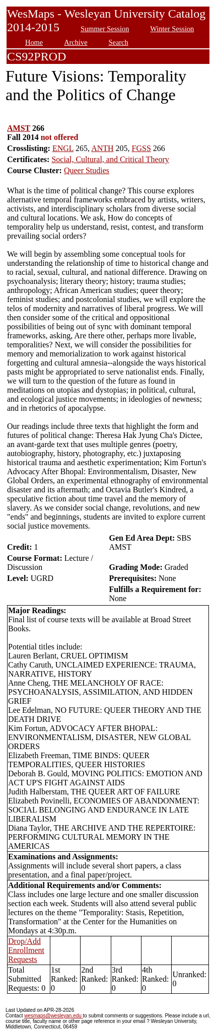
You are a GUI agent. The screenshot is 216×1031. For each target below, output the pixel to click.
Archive (75, 42)
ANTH (102, 148)
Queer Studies (86, 170)
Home (34, 42)
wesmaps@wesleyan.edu (53, 1015)
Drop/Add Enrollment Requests (26, 950)
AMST (18, 128)
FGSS (141, 148)
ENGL (63, 148)
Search (118, 42)
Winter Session (172, 29)
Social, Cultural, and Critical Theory (110, 159)
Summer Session (105, 29)
